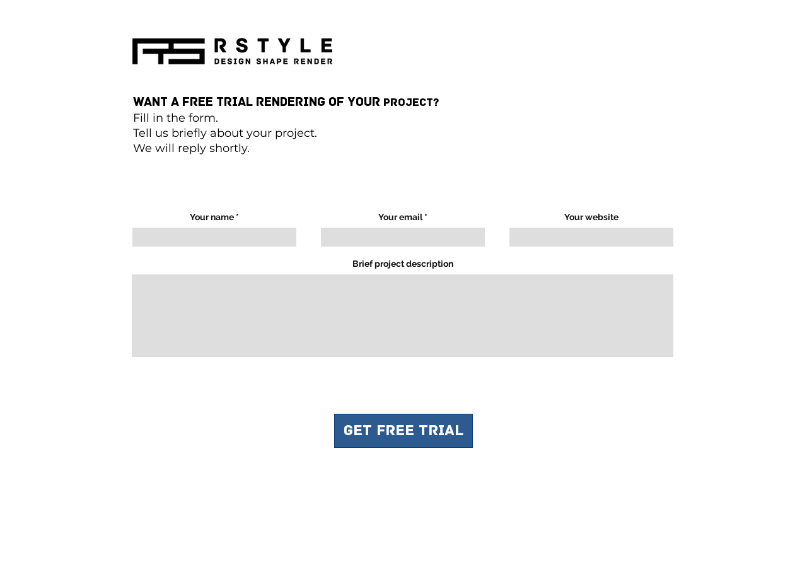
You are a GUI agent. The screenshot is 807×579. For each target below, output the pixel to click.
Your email (400, 217)
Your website (591, 217)
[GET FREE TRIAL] (403, 431)
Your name (212, 217)
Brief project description (402, 263)
